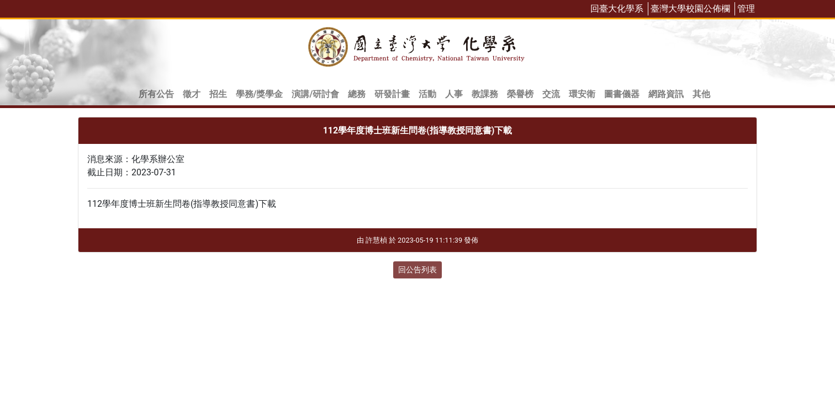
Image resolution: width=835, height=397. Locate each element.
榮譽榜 (520, 94)
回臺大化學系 (616, 8)
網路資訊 (666, 94)
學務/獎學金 (259, 94)
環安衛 (582, 94)
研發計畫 (392, 94)
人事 (454, 94)
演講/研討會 (315, 94)
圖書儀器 (622, 94)
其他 (701, 94)
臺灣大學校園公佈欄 (690, 8)
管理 (746, 8)
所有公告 (156, 94)
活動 (427, 94)
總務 (357, 94)
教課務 (485, 94)
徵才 (191, 94)
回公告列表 (417, 269)
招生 (218, 94)
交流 (551, 94)
